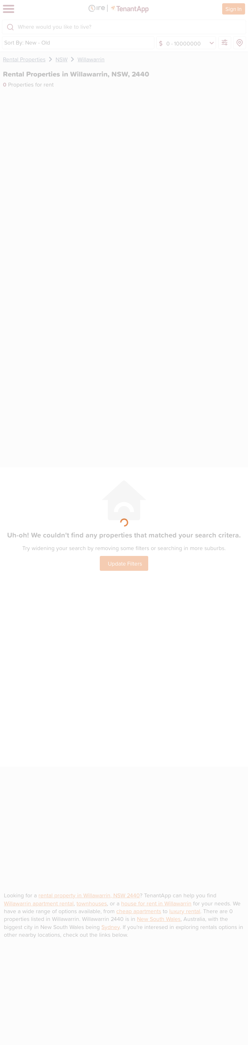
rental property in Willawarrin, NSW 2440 (89, 895)
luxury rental (184, 911)
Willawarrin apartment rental (39, 903)
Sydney (110, 927)
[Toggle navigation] (8, 9)
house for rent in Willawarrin (156, 903)
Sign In (233, 9)
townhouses (92, 903)
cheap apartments (138, 911)
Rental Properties (24, 59)
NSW (61, 59)
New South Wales (159, 919)
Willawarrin (91, 59)
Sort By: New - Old (27, 42)
